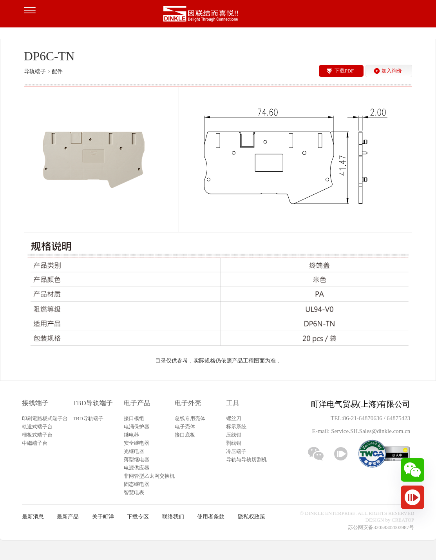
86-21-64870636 (363, 418)
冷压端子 (236, 451)
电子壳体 (185, 427)
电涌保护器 (136, 427)
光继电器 (134, 451)
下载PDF (344, 71)
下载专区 (138, 517)
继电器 (131, 435)
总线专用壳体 (190, 418)
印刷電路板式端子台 (45, 418)
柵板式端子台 (37, 435)
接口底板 (185, 435)
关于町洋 (103, 517)
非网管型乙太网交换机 (149, 476)
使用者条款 (210, 517)
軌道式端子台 (37, 427)
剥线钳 (233, 443)
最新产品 (68, 517)
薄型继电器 (136, 459)
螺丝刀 (233, 418)
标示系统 (236, 427)
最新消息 (33, 517)
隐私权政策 (251, 517)
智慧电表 (134, 492)
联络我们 (173, 517)
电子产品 (137, 403)
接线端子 (35, 403)
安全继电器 (136, 443)
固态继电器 (136, 484)
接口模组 (134, 418)
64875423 (398, 418)
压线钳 (233, 435)
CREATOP (403, 520)
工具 (232, 403)
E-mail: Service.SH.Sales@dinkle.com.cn (361, 431)
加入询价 (392, 71)
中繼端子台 (34, 443)
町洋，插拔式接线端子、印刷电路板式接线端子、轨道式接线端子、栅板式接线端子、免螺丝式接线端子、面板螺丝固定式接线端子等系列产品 (218, 15)
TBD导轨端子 (93, 403)
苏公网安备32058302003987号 (381, 527)
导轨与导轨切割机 (246, 459)
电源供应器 (136, 468)
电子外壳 (188, 403)
